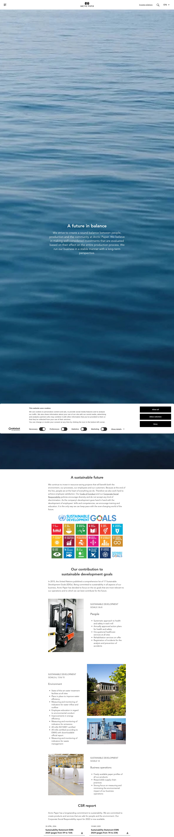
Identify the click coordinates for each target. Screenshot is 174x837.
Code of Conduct (88, 494)
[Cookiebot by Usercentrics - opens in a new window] (14, 832)
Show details (116, 833)
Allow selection (155, 820)
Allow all (155, 813)
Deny (155, 827)
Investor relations (145, 5)
